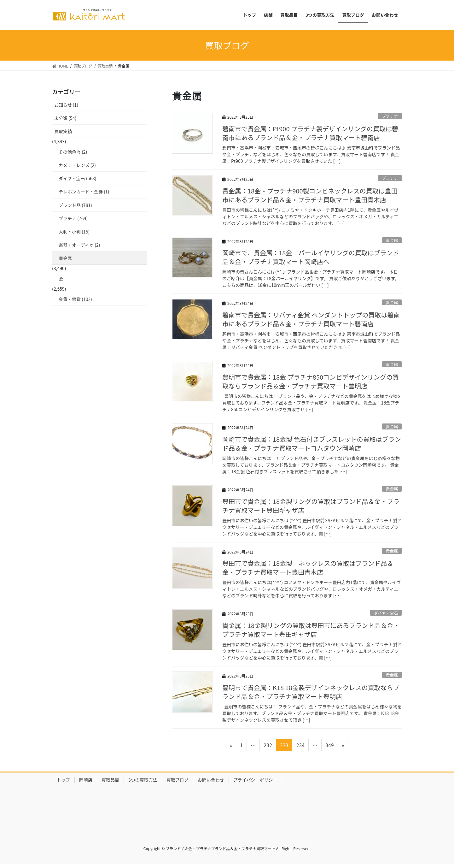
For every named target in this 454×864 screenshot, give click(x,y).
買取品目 (110, 780)
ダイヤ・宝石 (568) (77, 178)
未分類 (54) (65, 118)
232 (267, 746)
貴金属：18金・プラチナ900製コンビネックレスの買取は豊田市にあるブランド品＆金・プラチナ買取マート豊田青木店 (310, 195)
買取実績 (63, 131)
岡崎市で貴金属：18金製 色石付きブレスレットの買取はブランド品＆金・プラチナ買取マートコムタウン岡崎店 (311, 444)
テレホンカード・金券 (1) (84, 191)
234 (300, 746)
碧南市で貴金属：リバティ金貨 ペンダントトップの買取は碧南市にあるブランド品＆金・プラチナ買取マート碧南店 (311, 319)
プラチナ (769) (73, 218)
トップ (63, 780)
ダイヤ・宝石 (386, 613)
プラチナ (390, 116)
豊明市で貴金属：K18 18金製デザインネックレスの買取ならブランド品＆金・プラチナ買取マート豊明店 (310, 692)
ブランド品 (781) (75, 205)
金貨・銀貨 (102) (75, 299)
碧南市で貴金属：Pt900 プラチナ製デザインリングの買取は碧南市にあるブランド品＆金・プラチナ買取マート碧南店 (310, 133)
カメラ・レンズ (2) (77, 165)
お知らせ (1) (66, 105)
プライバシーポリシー (255, 780)
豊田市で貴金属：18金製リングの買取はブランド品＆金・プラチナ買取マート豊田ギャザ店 (310, 506)
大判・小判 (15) (74, 231)
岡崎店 (85, 780)
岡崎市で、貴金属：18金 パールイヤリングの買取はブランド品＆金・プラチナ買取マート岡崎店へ (310, 257)
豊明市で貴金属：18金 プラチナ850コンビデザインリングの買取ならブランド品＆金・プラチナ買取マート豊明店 (310, 381)
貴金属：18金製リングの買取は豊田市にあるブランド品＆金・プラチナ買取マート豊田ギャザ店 (310, 630)
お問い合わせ (211, 780)
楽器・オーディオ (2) (79, 245)
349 (329, 746)
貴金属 (392, 240)
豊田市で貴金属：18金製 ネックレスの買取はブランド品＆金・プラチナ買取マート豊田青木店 (307, 568)
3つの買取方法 (142, 780)
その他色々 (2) (73, 152)
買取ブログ (177, 780)
